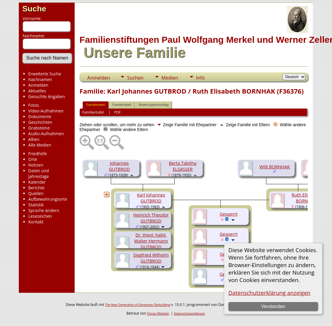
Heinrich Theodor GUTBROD (151, 218)
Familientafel (95, 104)
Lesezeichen (40, 216)
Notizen (36, 165)
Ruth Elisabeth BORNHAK (306, 198)
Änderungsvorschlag (153, 104)
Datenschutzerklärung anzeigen (269, 292)
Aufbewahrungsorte (47, 199)
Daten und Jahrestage (38, 173)
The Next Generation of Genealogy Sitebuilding (137, 305)
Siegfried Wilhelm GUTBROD (151, 258)
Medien (170, 77)
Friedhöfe (37, 153)
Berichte (36, 188)
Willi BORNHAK (274, 167)
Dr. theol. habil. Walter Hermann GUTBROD (151, 241)
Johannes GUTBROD (119, 166)
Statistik (36, 205)
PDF (117, 112)
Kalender (37, 182)
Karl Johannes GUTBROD (151, 198)
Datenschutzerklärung (189, 313)
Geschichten (40, 122)
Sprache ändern (43, 210)
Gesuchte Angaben (46, 96)
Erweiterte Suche (44, 74)
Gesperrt (229, 214)
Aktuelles (37, 91)
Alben (33, 139)
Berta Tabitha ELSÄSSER (182, 166)
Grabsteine (39, 128)
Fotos (33, 105)
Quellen (36, 193)
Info (200, 77)
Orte (32, 159)
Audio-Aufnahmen (46, 133)
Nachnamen (40, 79)
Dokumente (39, 116)
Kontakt (36, 222)
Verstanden (273, 306)
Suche (34, 8)
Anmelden (38, 85)
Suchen (135, 77)
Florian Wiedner (158, 313)
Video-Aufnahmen (46, 111)
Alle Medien (39, 145)
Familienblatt (122, 104)
